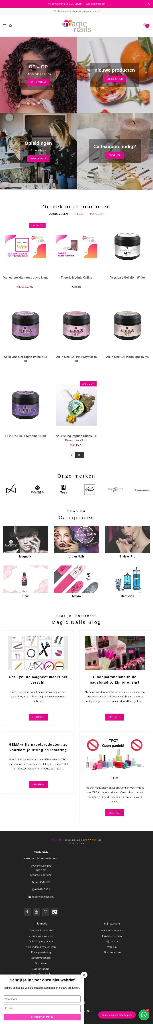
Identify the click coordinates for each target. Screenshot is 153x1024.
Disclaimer (41, 963)
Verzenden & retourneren (41, 947)
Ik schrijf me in (42, 1017)
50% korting (38, 82)
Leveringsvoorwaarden (41, 936)
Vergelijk (112, 947)
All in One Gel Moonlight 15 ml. (127, 356)
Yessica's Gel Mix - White (127, 277)
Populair (97, 214)
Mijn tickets (112, 941)
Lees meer (38, 717)
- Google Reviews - (76, 843)
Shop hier (115, 155)
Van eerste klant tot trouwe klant (25, 277)
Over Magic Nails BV (41, 930)
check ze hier (115, 78)
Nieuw (79, 214)
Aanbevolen (58, 214)
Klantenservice (41, 969)
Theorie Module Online (76, 277)
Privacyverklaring (41, 952)
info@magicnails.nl (43, 896)
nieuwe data (38, 158)
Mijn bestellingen (112, 936)
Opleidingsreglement (41, 941)
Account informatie (112, 930)
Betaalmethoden (41, 958)
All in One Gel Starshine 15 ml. (25, 436)
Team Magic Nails (41, 974)
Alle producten (112, 952)
